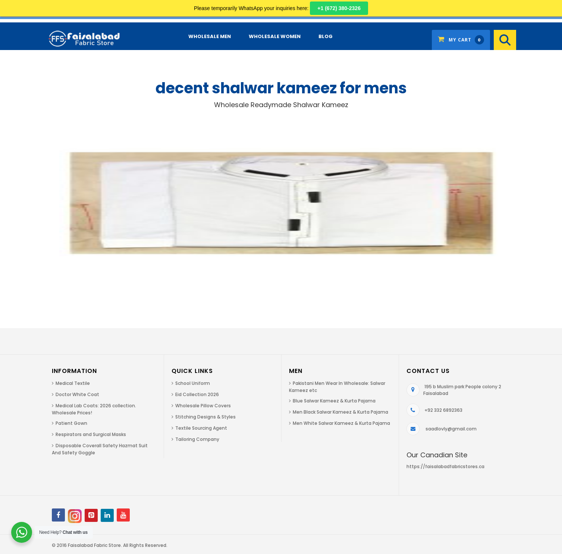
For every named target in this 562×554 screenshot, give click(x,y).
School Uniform (192, 383)
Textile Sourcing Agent (201, 428)
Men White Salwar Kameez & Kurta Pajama (341, 423)
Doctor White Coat (77, 394)
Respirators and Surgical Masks (91, 434)
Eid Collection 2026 (197, 394)
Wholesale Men (209, 36)
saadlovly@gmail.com (451, 429)
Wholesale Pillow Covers (203, 405)
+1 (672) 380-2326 (339, 8)
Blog (325, 36)
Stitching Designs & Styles (205, 417)
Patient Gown (71, 423)
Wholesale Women (275, 36)
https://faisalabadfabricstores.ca (445, 466)
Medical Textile (73, 383)
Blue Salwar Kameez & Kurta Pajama (334, 401)
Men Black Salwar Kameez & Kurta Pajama (340, 412)
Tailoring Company (197, 439)
